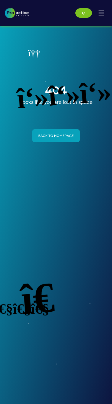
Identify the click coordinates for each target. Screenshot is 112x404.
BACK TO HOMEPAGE (56, 136)
